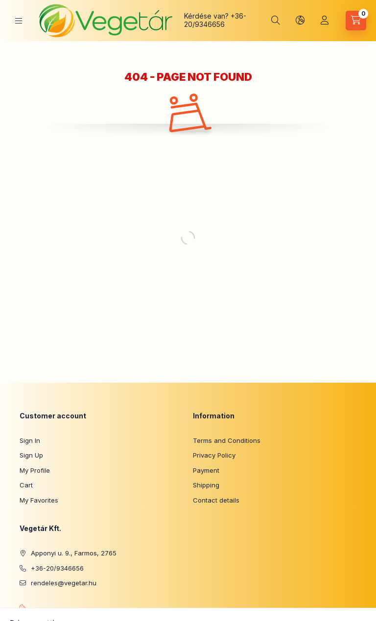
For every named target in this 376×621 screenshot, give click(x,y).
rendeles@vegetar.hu (63, 583)
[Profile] (324, 20)
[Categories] (18, 21)
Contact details (216, 500)
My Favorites (39, 500)
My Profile (35, 470)
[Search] (275, 20)
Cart (26, 485)
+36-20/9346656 (215, 20)
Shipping (206, 485)
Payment (206, 470)
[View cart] (356, 20)
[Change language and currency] (300, 20)
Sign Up (31, 455)
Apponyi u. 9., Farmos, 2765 (74, 553)
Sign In (30, 440)
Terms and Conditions (226, 440)
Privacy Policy (214, 455)
